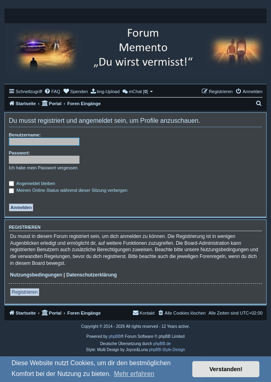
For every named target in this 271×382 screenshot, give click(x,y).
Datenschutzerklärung (91, 275)
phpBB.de (162, 343)
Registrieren (25, 292)
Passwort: (19, 152)
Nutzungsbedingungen (36, 275)
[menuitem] (52, 91)
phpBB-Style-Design (167, 349)
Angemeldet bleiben (32, 183)
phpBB (115, 336)
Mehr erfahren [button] (134, 373)
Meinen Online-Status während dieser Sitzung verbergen (68, 190)
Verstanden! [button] (226, 369)
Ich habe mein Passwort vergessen (43, 167)
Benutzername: (25, 134)
